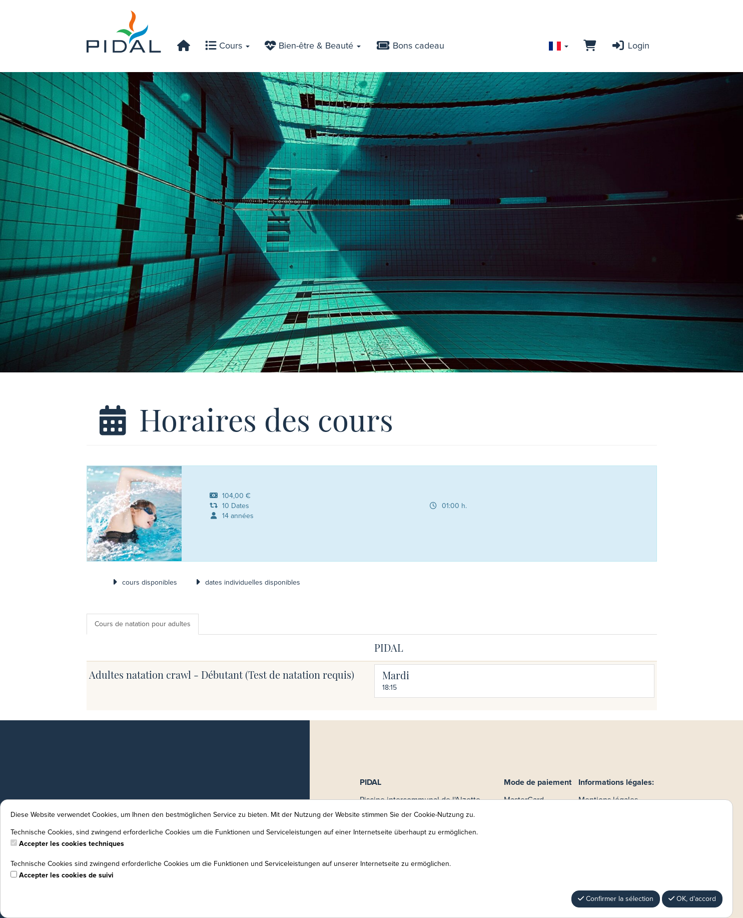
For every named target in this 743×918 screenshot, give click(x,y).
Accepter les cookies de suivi (66, 875)
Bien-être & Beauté (313, 46)
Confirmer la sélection (615, 898)
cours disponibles (144, 582)
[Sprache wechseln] (558, 46)
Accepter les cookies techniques (71, 843)
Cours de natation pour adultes (143, 624)
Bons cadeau (410, 46)
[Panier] (589, 46)
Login (630, 46)
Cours (227, 46)
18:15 (389, 687)
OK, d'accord (692, 898)
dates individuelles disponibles (246, 582)
